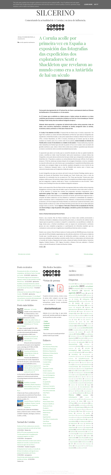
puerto (88, 415)
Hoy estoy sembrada (49, 390)
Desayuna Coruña (48, 368)
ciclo (81, 319)
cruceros (80, 332)
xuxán (77, 448)
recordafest (72, 421)
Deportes (87, 336)
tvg (92, 441)
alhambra (80, 295)
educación (82, 342)
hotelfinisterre (88, 370)
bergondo (78, 307)
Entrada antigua (88, 254)
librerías (80, 376)
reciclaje (89, 419)
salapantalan (72, 427)
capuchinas (72, 315)
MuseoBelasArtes (79, 393)
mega (88, 385)
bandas (82, 305)
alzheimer (88, 295)
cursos (86, 334)
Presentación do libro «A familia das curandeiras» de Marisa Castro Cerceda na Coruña (28, 273)
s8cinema (88, 423)
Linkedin (46, 329)
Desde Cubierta (47, 371)
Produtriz (45, 408)
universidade (79, 443)
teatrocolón (72, 437)
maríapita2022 (72, 383)
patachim (79, 409)
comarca (80, 326)
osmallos (81, 405)
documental (90, 338)
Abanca (78, 284)
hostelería (80, 370)
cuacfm (88, 332)
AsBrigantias (86, 299)
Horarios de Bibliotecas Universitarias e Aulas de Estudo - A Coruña (31, 353)
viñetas (71, 446)
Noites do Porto (47, 406)
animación (80, 297)
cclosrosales (88, 317)
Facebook (47, 323)
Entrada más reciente (24, 254)
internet (70, 374)
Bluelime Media (46, 473)
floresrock (84, 362)
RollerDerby (74, 423)
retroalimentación (83, 421)
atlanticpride (72, 301)
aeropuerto (85, 288)
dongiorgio (84, 340)
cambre (78, 313)
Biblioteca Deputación (49, 351)
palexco (89, 407)
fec (92, 352)
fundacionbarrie (78, 364)
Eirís (90, 342)
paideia (73, 407)
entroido (87, 348)
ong (71, 405)
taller (72, 435)
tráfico (88, 439)
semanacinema (81, 431)
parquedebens (72, 409)
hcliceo (73, 370)
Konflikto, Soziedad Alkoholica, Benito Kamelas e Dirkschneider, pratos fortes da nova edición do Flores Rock (29, 285)
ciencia (80, 321)
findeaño (73, 362)
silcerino (55, 12)
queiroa (75, 417)
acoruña (21, 42)
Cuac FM (45, 366)
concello (78, 328)
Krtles (44, 395)
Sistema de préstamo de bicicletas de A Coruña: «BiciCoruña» (31, 338)
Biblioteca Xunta (48, 355)
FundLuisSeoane (86, 366)
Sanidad (71, 429)
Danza (91, 334)
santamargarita (89, 429)
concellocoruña (87, 328)
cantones (91, 313)
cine (88, 321)
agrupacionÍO (72, 295)
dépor (80, 336)
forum (70, 364)
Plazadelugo (88, 411)
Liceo (90, 376)
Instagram (47, 325)
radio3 (70, 419)
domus (71, 340)
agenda (26, 42)
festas (88, 356)
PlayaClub (73, 411)
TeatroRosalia (82, 437)
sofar (70, 433)
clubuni (89, 323)
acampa (91, 284)
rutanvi (81, 423)
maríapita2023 (80, 383)
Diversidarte (81, 338)
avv (69, 303)
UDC (72, 443)
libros (85, 376)
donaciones (78, 340)
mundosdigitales (87, 391)
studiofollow (89, 433)
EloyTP (45, 379)
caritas (78, 315)
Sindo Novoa (46, 412)
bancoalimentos (73, 305)
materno (73, 385)
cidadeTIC (88, 319)
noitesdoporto (73, 397)
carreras (89, 315)
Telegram (46, 327)
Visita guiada (78, 446)
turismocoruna (85, 441)
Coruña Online (47, 362)
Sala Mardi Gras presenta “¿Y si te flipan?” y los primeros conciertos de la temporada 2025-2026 (29, 298)
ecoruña (91, 340)
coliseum (71, 325)
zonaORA (83, 448)
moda (76, 389)
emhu (78, 346)
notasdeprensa (89, 399)
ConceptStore (76, 330)
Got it (96, 4)
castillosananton (79, 317)
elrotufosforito (72, 346)
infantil (75, 372)
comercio (89, 325)
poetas (70, 413)
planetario (90, 409)
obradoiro (73, 401)
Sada (70, 425)
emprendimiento (87, 346)
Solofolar (45, 414)
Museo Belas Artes (48, 401)
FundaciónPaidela (73, 366)
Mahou (80, 378)
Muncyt (45, 399)
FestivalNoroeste (73, 360)
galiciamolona (81, 368)
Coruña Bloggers (48, 360)
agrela (89, 293)
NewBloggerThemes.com (67, 473)
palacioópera (80, 407)
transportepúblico (74, 441)
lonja (70, 378)
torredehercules (74, 439)
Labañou (89, 374)
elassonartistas (73, 344)
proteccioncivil (80, 415)
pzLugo (70, 417)
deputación (72, 338)
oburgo (89, 401)
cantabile (84, 313)
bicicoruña (73, 311)
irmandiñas (76, 374)
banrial (89, 305)
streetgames (81, 433)
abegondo (84, 284)
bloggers (81, 311)
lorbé (74, 378)
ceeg (70, 319)
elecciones (86, 344)
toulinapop (82, 439)
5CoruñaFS (72, 284)
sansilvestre (79, 429)
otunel (86, 405)
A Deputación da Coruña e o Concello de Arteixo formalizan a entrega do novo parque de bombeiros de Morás (28, 451)
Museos (89, 393)
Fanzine (86, 352)
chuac (75, 319)
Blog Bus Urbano (48, 357)
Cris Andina (46, 364)
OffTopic (71, 403)
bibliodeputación (73, 309)
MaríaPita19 (88, 380)
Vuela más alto (47, 425)
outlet (91, 405)
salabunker (88, 425)
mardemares (31, 42)
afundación (75, 290)
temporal (90, 437)
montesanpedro (89, 389)
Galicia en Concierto (49, 386)
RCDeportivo (81, 419)
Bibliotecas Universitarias (50, 353)
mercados (71, 389)
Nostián (82, 399)
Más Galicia (46, 397)
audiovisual (82, 301)
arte (70, 299)
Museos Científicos (48, 403)
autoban (89, 301)
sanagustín (88, 427)
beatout (70, 307)
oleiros (85, 403)
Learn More (88, 4)
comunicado (71, 328)
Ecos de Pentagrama (49, 375)
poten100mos (72, 415)
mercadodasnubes (85, 387)
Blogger (66, 471)
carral (83, 315)
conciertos (83, 330)
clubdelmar (83, 323)
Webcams (90, 446)
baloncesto (87, 303)
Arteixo (76, 299)
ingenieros (81, 372)
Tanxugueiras (79, 435)
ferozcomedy (81, 356)
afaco (91, 288)
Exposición (79, 352)
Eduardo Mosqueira (48, 377)
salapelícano (80, 427)
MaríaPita (80, 380)
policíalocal (79, 413)
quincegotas (88, 417)
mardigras (72, 380)
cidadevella (71, 321)
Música (71, 395)
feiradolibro (75, 354)
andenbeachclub (72, 297)
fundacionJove (87, 364)
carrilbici (71, 317)
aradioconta (88, 297)
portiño (88, 413)
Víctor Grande (47, 423)
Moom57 (72, 391)
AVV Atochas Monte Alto (50, 346)
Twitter (46, 321)
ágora (83, 293)
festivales (71, 358)
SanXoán (72, 431)
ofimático (79, 403)
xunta (71, 448)
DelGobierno (74, 336)
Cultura (78, 334)
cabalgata (71, 313)
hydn (70, 372)
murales (71, 393)
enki (79, 348)
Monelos (82, 389)
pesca (85, 409)
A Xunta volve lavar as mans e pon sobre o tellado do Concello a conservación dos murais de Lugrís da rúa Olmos (29, 442)
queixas (81, 417)
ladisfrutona (72, 376)
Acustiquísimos (47, 344)
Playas (81, 411)
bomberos (88, 311)
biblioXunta (90, 309)
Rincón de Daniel (48, 410)
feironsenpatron (86, 354)
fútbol (70, 368)
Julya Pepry (46, 392)
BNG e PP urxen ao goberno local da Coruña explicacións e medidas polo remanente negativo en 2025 (27, 434)
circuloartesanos (73, 323)
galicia (74, 368)
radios (74, 419)
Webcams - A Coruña (30, 309)
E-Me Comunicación (49, 373)
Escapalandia (46, 382)
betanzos (87, 307)
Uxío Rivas (46, 421)
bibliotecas (83, 309)
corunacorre (71, 332)
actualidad (89, 286)
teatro (88, 435)
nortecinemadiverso (73, 399)
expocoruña (71, 352)
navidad (85, 395)
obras (80, 401)
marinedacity (89, 383)
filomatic (90, 360)
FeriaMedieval (72, 356)
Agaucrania (87, 290)
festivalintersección (84, 358)
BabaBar (77, 303)
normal (87, 397)
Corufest (89, 330)
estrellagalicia (73, 350)
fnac (90, 362)
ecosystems (73, 342)
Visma (84, 446)
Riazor (91, 421)
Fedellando (46, 384)
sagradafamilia (79, 425)
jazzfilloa (83, 374)
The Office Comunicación (50, 419)
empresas (71, 348)
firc (78, 362)
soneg (74, 433)
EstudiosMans (86, 350)
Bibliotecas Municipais (49, 349)
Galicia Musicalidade (49, 388)
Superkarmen (47, 417)
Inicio (57, 254)
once (92, 403)
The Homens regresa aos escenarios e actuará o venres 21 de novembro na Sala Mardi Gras (28, 279)
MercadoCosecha (73, 387)
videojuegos (88, 443)
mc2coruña (81, 385)
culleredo (71, 334)
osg (75, 405)
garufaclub (90, 368)
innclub (88, 372)
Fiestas (83, 360)
